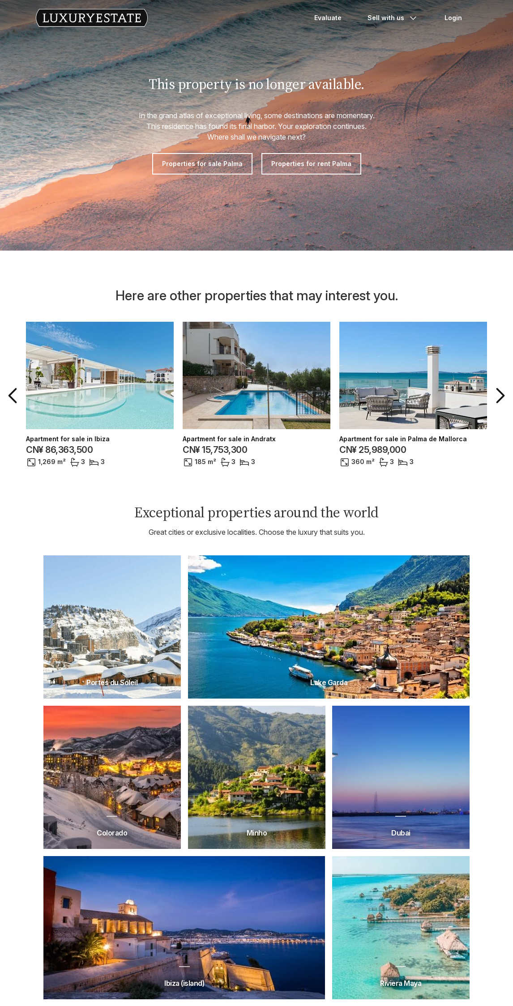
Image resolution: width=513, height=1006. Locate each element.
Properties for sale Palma (202, 163)
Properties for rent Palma (311, 163)
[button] (14, 395)
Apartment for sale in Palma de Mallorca (403, 439)
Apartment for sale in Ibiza (68, 439)
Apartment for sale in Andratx (229, 439)
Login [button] (453, 17)
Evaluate (328, 17)
